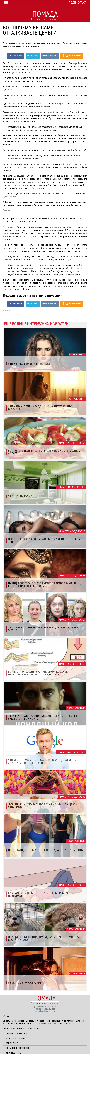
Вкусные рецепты (15, 1095)
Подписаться (77, 2)
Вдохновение (13, 1110)
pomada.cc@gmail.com (45, 1068)
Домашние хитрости (17, 1105)
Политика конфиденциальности (21, 1086)
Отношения (12, 1100)
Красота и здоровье (16, 1090)
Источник (6, 368)
